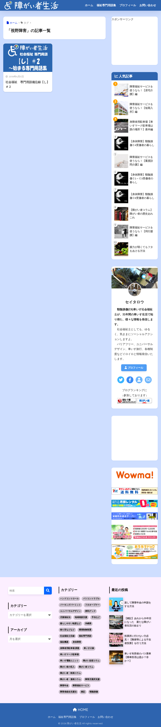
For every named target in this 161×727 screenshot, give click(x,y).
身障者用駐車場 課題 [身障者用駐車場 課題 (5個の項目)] (69, 648)
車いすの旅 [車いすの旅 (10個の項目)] (89, 648)
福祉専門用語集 (106, 5)
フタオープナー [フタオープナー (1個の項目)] (92, 605)
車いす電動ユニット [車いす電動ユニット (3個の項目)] (69, 661)
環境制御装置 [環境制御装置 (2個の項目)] (85, 629)
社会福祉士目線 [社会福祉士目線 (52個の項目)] (67, 636)
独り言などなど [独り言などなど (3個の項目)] (67, 629)
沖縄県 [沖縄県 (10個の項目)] (88, 623)
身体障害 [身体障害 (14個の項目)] (77, 642)
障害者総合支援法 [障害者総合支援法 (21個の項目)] (68, 692)
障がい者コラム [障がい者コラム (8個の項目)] (86, 667)
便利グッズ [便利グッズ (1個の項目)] (90, 611)
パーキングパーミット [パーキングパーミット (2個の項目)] (70, 605)
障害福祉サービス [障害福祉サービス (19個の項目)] (81, 685)
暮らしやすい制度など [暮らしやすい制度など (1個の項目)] (70, 623)
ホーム (89, 5)
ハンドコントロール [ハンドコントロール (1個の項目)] (69, 598)
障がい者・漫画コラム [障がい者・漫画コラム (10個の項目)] (70, 679)
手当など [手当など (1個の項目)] (96, 617)
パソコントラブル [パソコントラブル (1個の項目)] (91, 598)
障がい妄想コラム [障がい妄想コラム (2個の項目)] (91, 661)
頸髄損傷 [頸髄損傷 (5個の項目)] (94, 692)
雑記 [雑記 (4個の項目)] (83, 692)
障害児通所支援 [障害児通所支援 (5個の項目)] (92, 679)
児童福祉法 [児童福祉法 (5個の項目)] (65, 617)
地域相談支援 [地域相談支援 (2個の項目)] (81, 617)
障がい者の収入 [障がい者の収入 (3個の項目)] (67, 667)
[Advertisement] (134, 43)
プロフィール (127, 5)
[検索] (48, 591)
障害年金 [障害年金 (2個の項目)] (64, 685)
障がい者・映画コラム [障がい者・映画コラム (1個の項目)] (70, 673)
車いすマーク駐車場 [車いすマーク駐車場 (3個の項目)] (69, 654)
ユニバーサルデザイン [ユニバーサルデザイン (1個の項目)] (70, 611)
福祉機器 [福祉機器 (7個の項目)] (64, 642)
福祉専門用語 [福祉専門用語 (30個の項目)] (85, 636)
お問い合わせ (147, 5)
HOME (80, 710)
